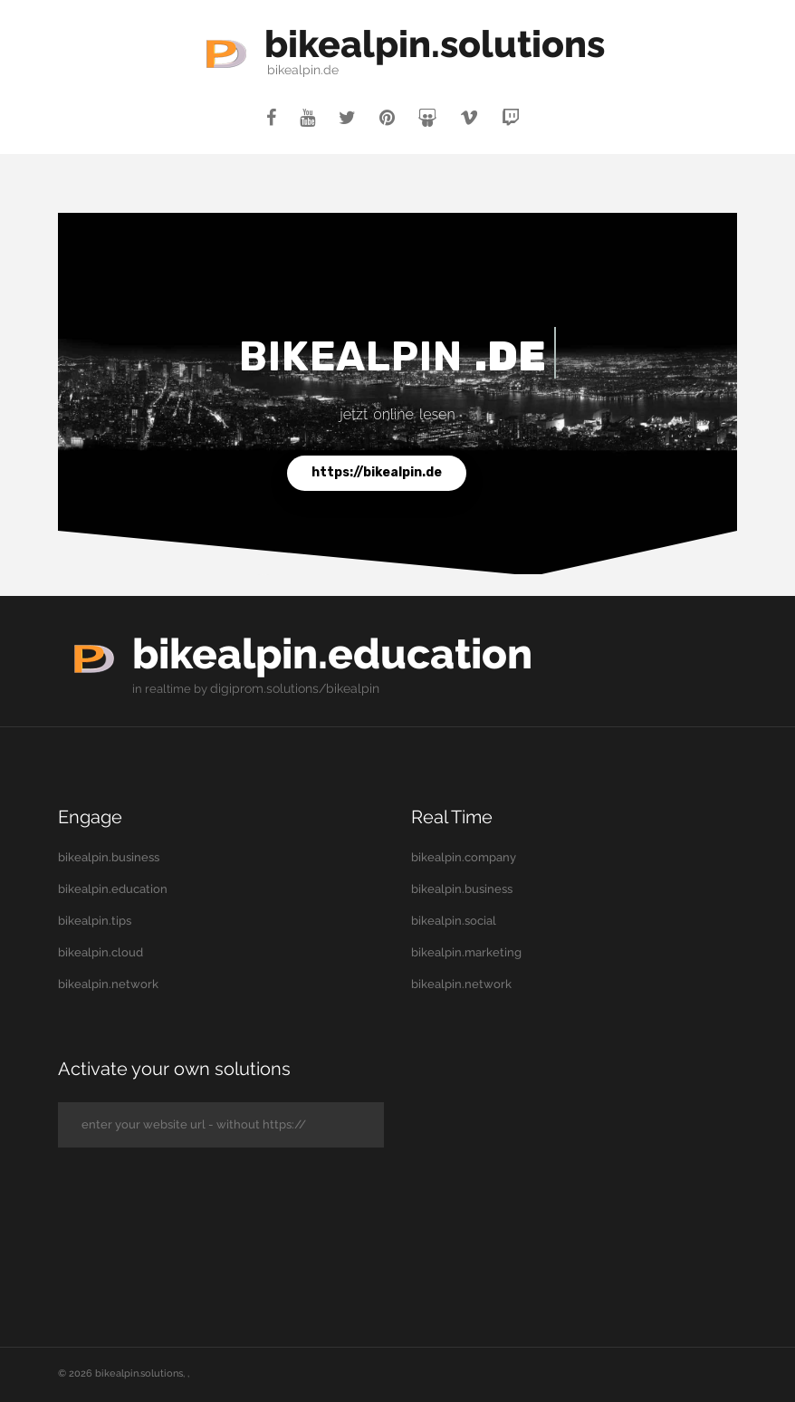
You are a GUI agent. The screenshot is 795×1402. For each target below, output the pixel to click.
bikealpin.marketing (466, 952)
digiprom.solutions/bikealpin (289, 689)
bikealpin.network (108, 984)
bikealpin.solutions (434, 43)
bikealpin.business (108, 857)
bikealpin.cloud (100, 952)
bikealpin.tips (94, 920)
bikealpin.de (286, 70)
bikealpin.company (463, 857)
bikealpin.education (352, 652)
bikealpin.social (453, 920)
